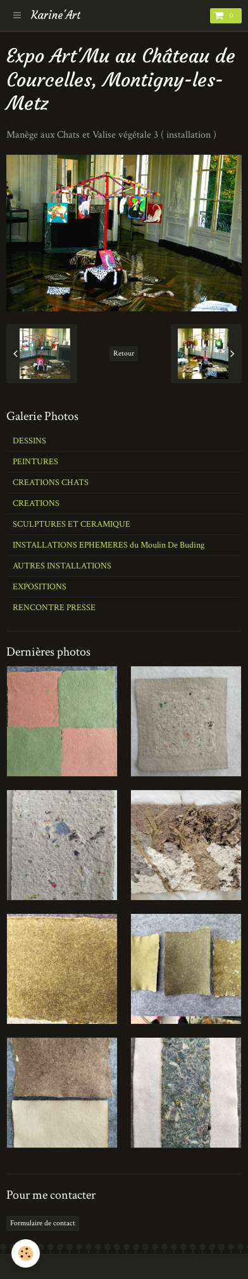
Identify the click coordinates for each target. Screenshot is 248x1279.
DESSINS (29, 441)
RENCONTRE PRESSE (54, 607)
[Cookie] (25, 1253)
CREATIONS (36, 503)
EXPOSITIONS (39, 586)
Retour (123, 353)
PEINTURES (35, 461)
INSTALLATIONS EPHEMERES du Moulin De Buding (108, 545)
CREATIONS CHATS (51, 482)
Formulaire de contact (42, 1223)
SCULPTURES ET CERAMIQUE (71, 524)
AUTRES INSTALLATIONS (62, 566)
